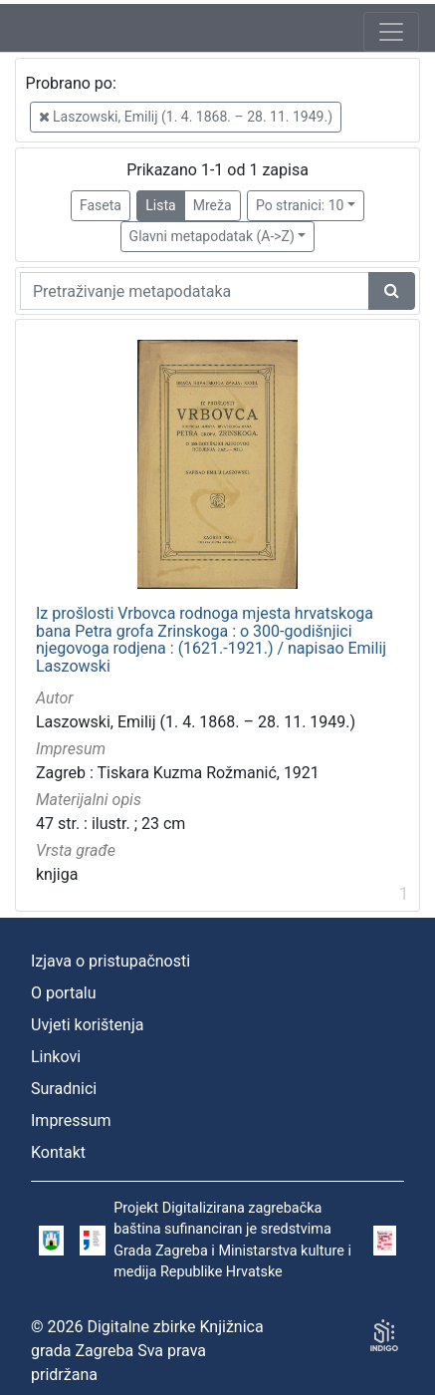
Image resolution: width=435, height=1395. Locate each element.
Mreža (212, 205)
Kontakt (58, 1152)
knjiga (57, 874)
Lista (160, 205)
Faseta (100, 205)
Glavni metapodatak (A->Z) (212, 236)
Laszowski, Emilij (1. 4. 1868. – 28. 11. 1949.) (185, 117)
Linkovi (56, 1056)
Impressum (71, 1120)
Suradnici (64, 1088)
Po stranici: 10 (300, 205)
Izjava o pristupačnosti (110, 961)
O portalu (64, 992)
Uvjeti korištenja (87, 1024)
